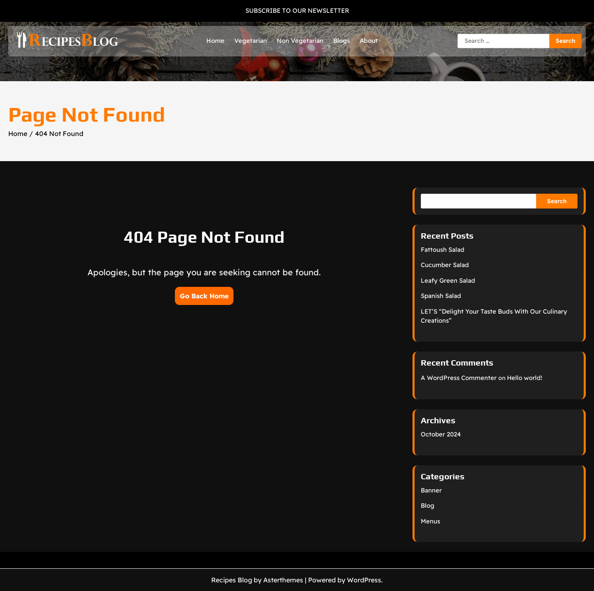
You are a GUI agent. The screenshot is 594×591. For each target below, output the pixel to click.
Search (557, 201)
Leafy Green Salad (448, 280)
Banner (431, 490)
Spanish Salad (441, 296)
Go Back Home (204, 296)
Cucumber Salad (445, 265)
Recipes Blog (231, 580)
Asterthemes (283, 580)
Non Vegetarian (300, 41)
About (369, 41)
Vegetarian (250, 41)
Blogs (341, 41)
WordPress (364, 580)
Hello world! (524, 378)
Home (215, 41)
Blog (427, 505)
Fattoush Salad (442, 249)
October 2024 (441, 434)
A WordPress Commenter (459, 378)
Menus (430, 521)
